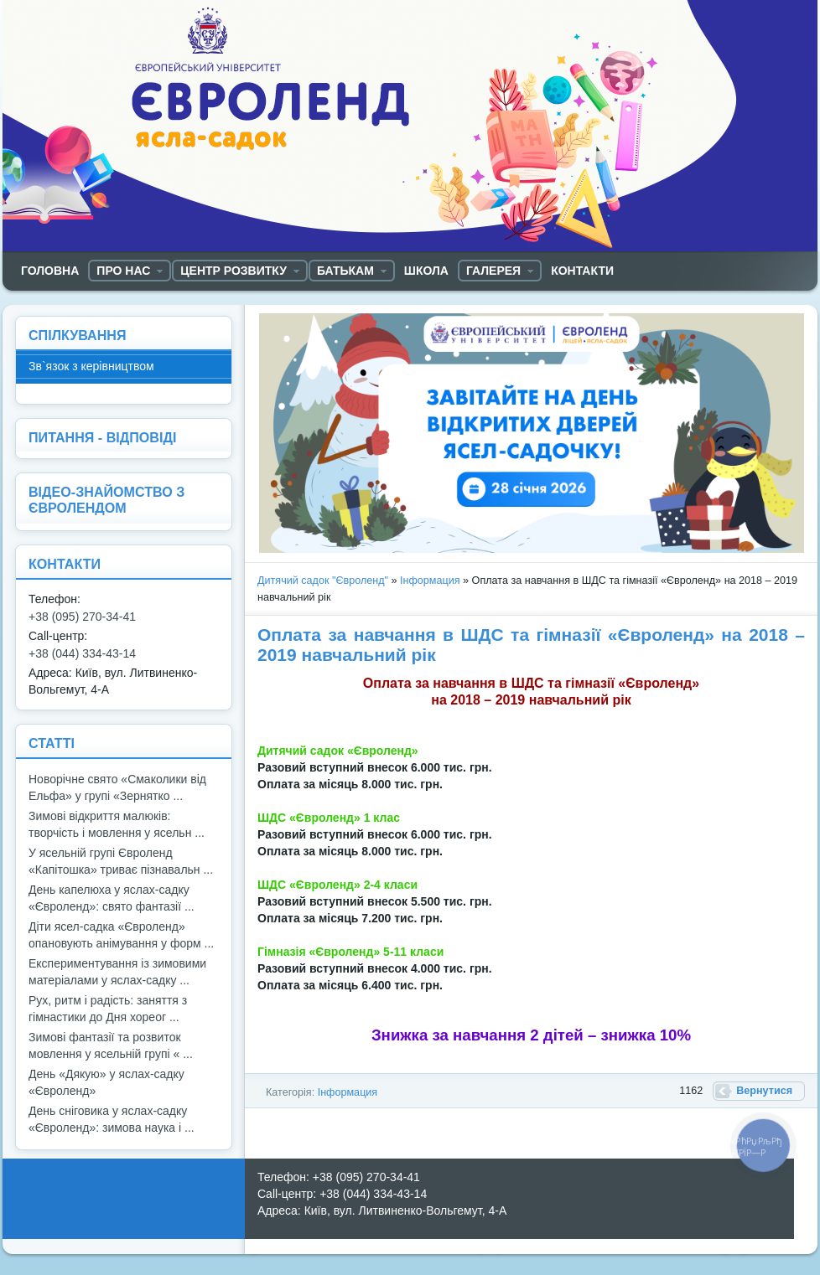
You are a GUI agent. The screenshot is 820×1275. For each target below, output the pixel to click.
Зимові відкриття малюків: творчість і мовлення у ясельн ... (117, 824)
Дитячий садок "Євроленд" (322, 580)
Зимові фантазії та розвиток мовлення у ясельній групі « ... (111, 1045)
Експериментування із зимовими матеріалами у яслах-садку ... (117, 972)
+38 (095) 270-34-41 (82, 616)
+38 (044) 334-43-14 (82, 653)
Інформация (430, 580)
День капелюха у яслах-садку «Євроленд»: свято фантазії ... (112, 898)
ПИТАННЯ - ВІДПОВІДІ (102, 437)
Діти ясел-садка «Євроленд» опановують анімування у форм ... (121, 935)
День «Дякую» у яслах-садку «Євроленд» (106, 1082)
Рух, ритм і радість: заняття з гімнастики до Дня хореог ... (108, 1009)
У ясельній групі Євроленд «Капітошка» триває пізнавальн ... (121, 861)
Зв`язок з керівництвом (91, 366)
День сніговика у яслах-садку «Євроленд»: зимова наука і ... (112, 1119)
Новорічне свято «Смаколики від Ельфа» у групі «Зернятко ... (117, 787)
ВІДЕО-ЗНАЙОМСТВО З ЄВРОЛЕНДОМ (106, 499)
